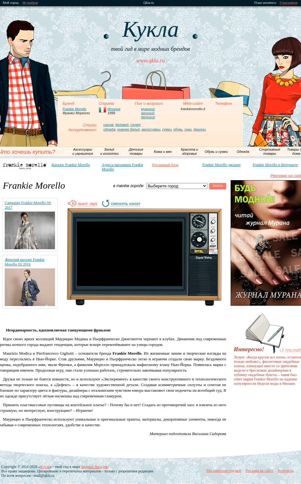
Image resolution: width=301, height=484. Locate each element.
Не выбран (30, 2)
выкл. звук (87, 204)
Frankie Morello (74, 109)
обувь (178, 129)
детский (148, 117)
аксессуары (150, 129)
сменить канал (125, 204)
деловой (122, 124)
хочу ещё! (293, 350)
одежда (109, 129)
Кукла (45, 467)
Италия (113, 109)
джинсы (200, 129)
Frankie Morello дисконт (221, 165)
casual (108, 124)
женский (148, 113)
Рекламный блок (165, 165)
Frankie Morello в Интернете (275, 165)
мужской (148, 109)
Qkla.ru (149, 2)
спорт (135, 124)
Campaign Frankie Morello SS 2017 (28, 205)
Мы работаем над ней (223, 470)
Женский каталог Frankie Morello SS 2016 (25, 261)
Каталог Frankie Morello (71, 165)
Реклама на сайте (259, 470)
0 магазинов (289, 2)
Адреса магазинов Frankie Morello (122, 167)
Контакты (285, 470)
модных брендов (94, 467)
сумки (167, 129)
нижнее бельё (128, 129)
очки (188, 129)
